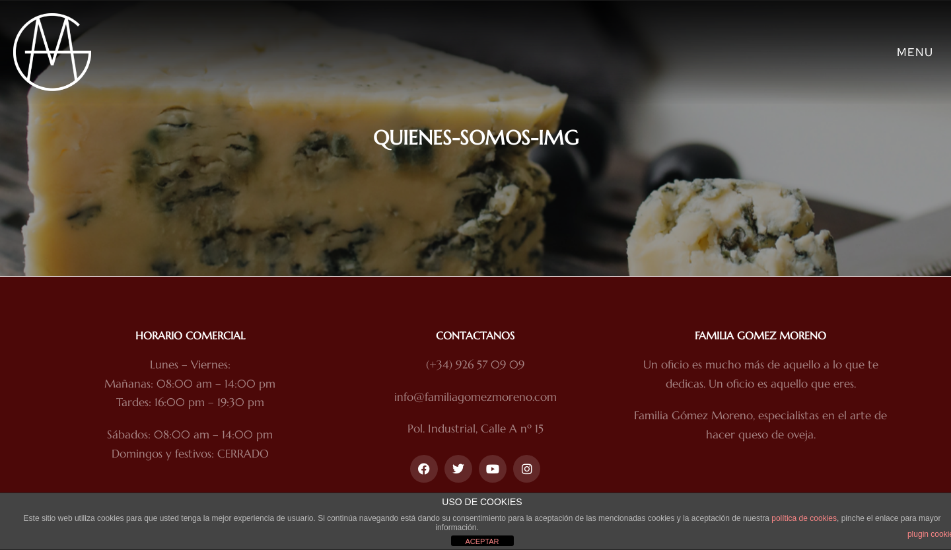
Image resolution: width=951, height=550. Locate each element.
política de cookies (804, 518)
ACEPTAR (482, 541)
